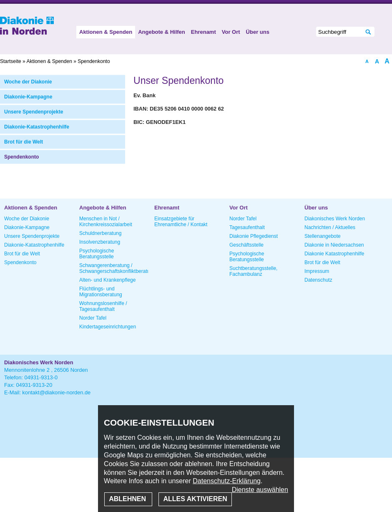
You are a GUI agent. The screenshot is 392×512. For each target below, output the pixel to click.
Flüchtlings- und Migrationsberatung (100, 292)
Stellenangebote (322, 236)
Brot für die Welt (23, 142)
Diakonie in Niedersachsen (334, 245)
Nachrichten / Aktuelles (329, 227)
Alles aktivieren (195, 498)
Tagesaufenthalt (247, 227)
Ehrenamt (203, 32)
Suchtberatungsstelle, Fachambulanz (253, 271)
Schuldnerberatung (100, 233)
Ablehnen (128, 498)
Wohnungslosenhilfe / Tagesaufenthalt (103, 306)
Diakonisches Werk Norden (334, 219)
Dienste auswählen (260, 489)
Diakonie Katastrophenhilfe (334, 254)
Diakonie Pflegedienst (253, 236)
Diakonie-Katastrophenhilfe (36, 127)
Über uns (257, 32)
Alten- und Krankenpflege (107, 280)
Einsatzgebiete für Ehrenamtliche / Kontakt (180, 221)
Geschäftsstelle (246, 245)
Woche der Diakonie (28, 82)
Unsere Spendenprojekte (33, 112)
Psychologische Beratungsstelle (96, 254)
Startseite (10, 61)
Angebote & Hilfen (161, 32)
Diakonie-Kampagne (28, 97)
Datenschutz (318, 280)
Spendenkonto (21, 157)
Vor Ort (231, 32)
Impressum (316, 271)
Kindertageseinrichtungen (107, 327)
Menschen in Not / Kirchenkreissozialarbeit (105, 221)
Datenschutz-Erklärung (227, 480)
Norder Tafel (92, 318)
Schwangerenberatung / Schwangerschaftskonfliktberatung (113, 268)
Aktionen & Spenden (105, 32)
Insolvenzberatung (99, 242)
